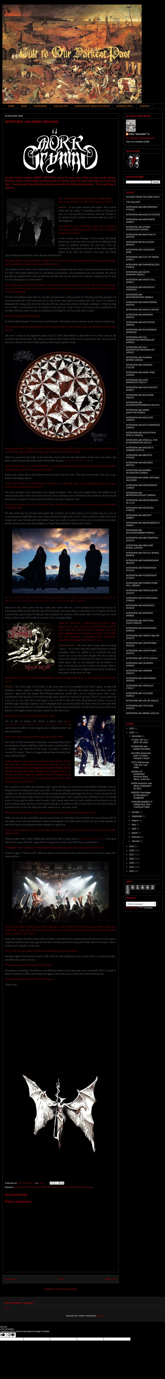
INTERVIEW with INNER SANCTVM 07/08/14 (137, 411)
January (136, 841)
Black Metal (19, 1187)
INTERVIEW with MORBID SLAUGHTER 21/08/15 (138, 471)
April (134, 828)
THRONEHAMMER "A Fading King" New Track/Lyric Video (141, 804)
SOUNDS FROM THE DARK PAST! (143, 197)
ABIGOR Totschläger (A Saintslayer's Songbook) (141, 795)
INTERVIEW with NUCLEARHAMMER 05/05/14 (140, 531)
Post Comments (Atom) (66, 1289)
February (136, 837)
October (136, 812)
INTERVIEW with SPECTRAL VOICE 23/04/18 (140, 621)
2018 (132, 850)
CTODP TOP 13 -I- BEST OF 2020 (140, 741)
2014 (132, 867)
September (137, 816)
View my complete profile (137, 141)
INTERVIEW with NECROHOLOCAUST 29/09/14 (141, 494)
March (135, 833)
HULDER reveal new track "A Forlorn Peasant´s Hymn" (141, 755)
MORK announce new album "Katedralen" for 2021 (141, 786)
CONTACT (145, 106)
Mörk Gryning (87, 1187)
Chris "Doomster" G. (139, 134)
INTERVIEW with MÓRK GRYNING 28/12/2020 (46, 1187)
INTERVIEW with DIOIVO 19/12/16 (142, 309)
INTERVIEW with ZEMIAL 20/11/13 (142, 713)
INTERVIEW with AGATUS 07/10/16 (143, 214)
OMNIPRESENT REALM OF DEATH (92, 106)
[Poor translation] (11, 1334)
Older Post (110, 1279)
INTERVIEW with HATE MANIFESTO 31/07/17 (137, 381)
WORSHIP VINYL (124, 106)
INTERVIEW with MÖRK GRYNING (140, 747)
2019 (132, 846)
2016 (132, 858)
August (135, 820)
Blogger (99, 1316)
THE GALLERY (60, 106)
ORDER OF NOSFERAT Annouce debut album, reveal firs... (141, 775)
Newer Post (11, 1279)
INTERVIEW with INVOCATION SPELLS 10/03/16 (141, 433)
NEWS (24, 106)
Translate (145, 908)
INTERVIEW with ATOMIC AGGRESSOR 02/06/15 (138, 228)
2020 (132, 732)
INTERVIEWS (40, 106)
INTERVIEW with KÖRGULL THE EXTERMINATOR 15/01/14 (141, 441)
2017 (132, 854)
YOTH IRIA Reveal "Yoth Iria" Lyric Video (140, 765)
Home (61, 1279)
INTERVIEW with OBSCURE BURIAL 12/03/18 (139, 546)
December (137, 736)
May (134, 824)
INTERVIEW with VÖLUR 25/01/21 (142, 700)
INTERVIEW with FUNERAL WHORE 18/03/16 (139, 358)
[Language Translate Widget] (141, 904)
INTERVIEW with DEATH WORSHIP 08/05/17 (138, 273)
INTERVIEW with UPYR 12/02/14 (141, 658)
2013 (132, 871)
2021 (132, 728)
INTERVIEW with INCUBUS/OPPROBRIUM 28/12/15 (142, 403)
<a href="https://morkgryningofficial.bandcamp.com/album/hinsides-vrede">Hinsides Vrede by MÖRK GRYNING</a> (60, 1028)
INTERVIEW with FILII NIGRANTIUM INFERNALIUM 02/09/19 (140, 340)
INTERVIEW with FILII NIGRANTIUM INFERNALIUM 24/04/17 (140, 350)
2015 (132, 863)
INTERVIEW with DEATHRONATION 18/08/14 (139, 295)
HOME (11, 106)
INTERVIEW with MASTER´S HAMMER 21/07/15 (140, 448)
